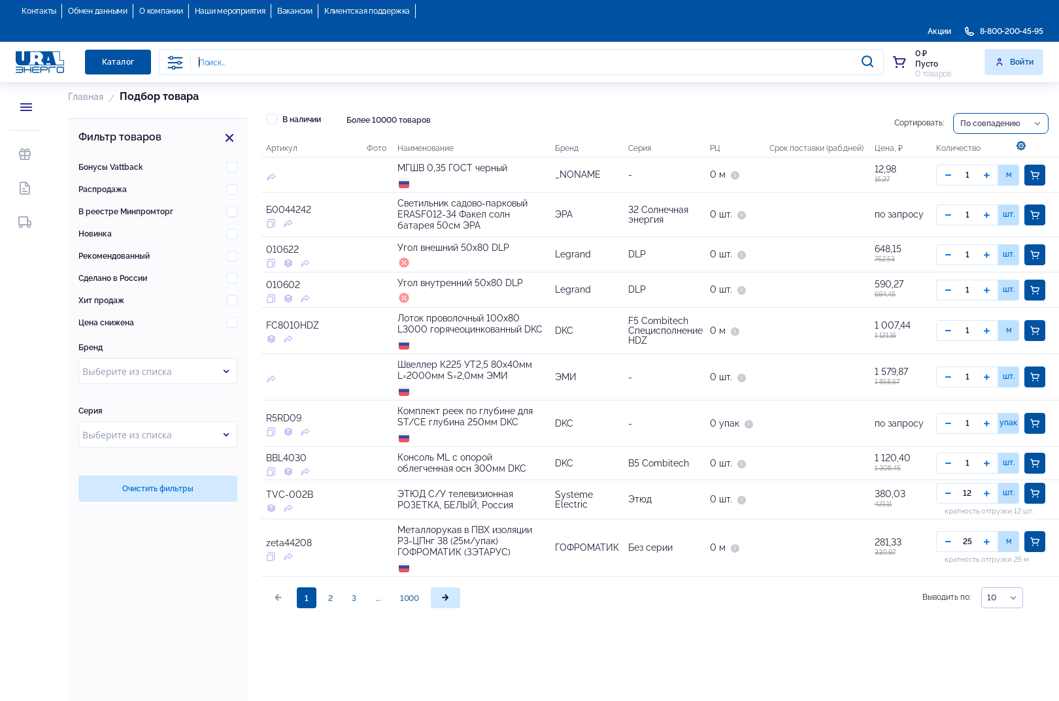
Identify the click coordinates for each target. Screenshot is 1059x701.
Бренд (90, 347)
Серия (90, 411)
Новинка (95, 233)
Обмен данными (97, 11)
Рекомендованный (114, 256)
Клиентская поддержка (367, 11)
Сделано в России (112, 278)
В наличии (294, 119)
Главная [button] (85, 96)
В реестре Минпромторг (125, 211)
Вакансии (294, 11)
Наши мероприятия (230, 11)
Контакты (39, 11)
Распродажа (102, 189)
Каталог (118, 62)
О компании (161, 11)
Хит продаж (101, 300)
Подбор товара (159, 96)
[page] (445, 678)
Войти (1014, 62)
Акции (939, 31)
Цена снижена (106, 322)
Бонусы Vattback (110, 167)
